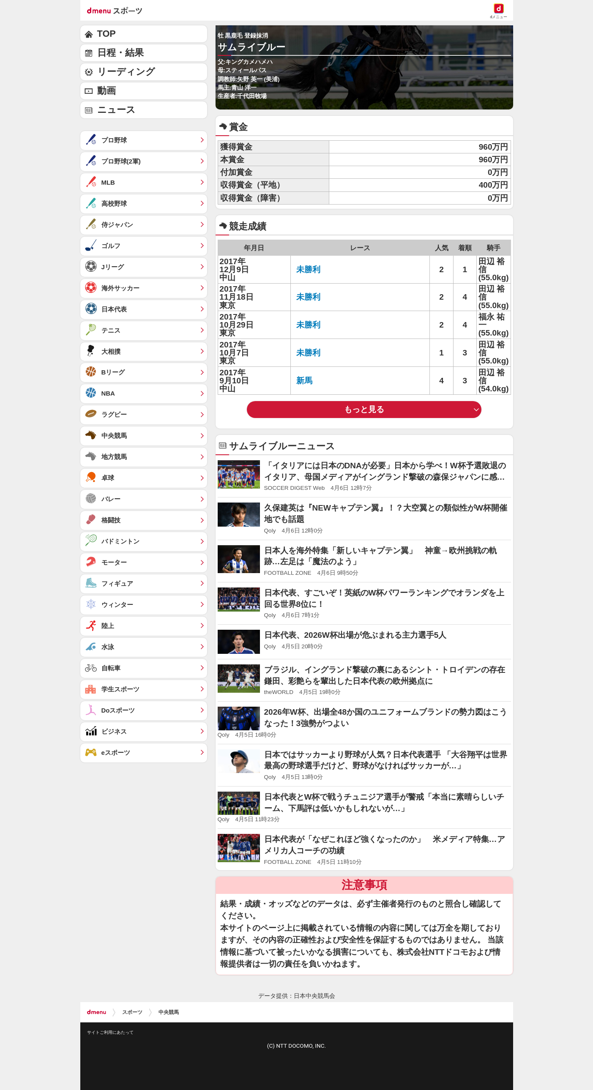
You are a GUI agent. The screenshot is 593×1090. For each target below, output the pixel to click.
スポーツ (132, 1012)
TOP (106, 33)
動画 (106, 90)
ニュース (116, 109)
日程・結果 (120, 52)
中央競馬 (168, 1012)
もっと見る (364, 409)
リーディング (126, 71)
